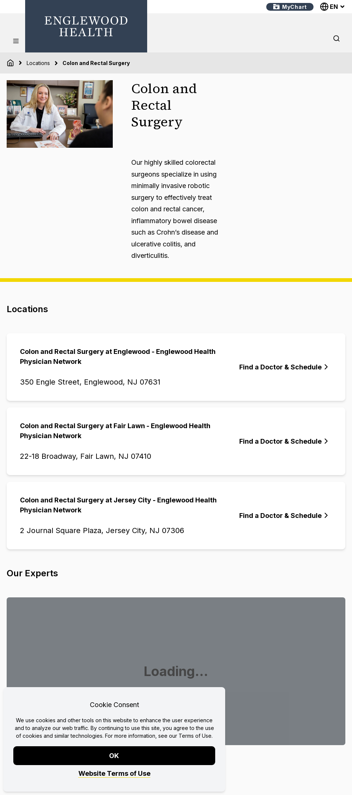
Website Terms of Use (114, 773)
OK (114, 756)
